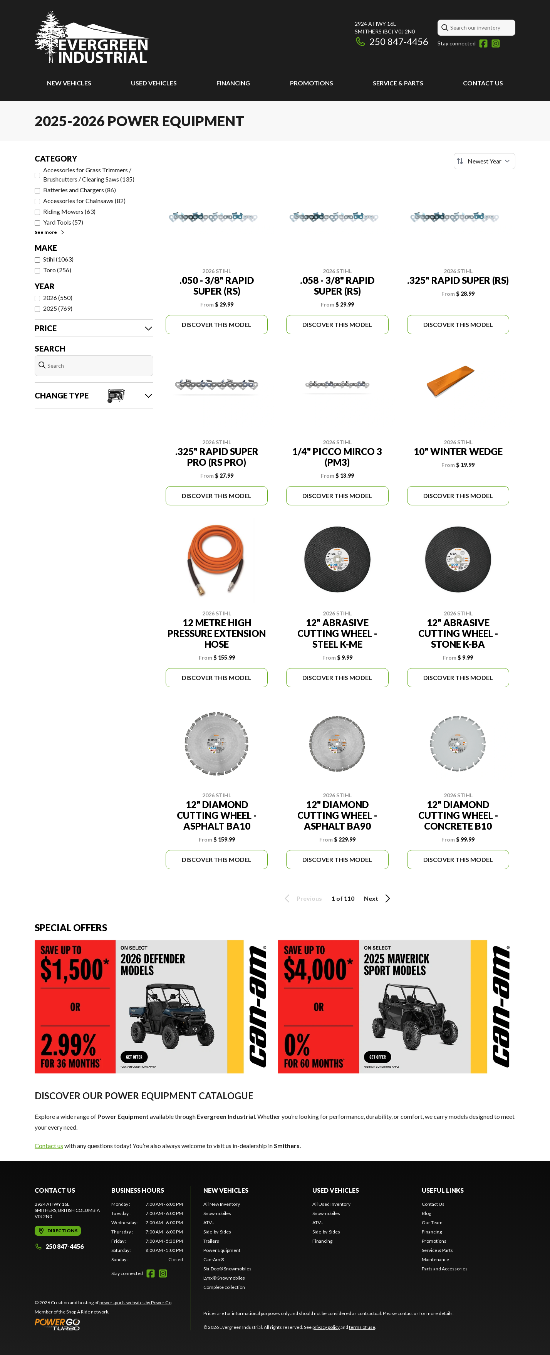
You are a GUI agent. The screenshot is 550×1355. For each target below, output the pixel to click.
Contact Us (483, 83)
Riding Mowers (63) (69, 211)
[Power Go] (104, 1324)
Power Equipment (221, 1250)
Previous (302, 898)
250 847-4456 (391, 41)
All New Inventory (221, 1204)
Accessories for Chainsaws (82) (84, 200)
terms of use (362, 1327)
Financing (233, 83)
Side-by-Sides (217, 1232)
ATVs (208, 1222)
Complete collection (224, 1287)
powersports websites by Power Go (135, 1302)
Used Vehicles (154, 83)
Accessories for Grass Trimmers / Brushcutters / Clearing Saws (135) (88, 174)
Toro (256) (57, 269)
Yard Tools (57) (63, 222)
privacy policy (326, 1327)
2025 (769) (57, 308)
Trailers (211, 1241)
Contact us (49, 1145)
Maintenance (435, 1259)
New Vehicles (69, 83)
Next (378, 898)
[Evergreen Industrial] (92, 37)
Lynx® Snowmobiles (224, 1278)
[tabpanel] (147, 1232)
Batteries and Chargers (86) (79, 189)
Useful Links (443, 1190)
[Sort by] (484, 161)
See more (50, 232)
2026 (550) (57, 297)
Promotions (311, 83)
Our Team (432, 1222)
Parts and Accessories (445, 1269)
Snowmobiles (217, 1213)
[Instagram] (495, 43)
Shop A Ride (78, 1312)
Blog (426, 1213)
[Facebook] (483, 43)
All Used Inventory (331, 1204)
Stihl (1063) (58, 259)
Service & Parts (398, 83)
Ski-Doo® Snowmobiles (227, 1269)
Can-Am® (213, 1259)
